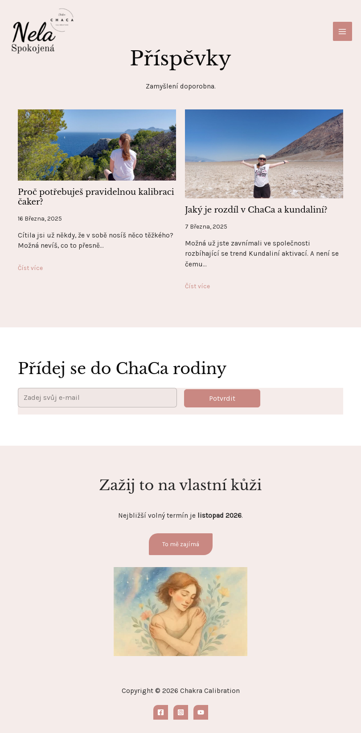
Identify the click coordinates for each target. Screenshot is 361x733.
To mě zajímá (180, 544)
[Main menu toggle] (342, 31)
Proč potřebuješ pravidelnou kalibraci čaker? (96, 197)
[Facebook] (160, 712)
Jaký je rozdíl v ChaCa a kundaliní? (256, 210)
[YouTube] (200, 712)
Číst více (30, 267)
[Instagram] (180, 712)
